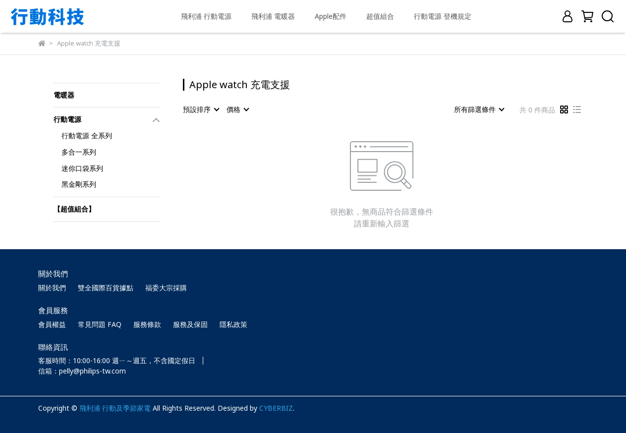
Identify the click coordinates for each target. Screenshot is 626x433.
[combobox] (201, 109)
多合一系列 (78, 152)
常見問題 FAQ (99, 324)
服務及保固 (190, 324)
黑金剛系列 (78, 184)
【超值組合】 (74, 209)
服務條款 (147, 324)
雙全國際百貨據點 (105, 287)
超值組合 (380, 16)
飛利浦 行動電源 (206, 16)
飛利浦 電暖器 (273, 16)
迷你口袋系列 (82, 168)
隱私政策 (233, 324)
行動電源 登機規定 (442, 16)
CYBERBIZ (276, 408)
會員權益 (52, 324)
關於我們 (52, 287)
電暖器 (64, 95)
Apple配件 (330, 16)
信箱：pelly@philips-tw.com (82, 371)
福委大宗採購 (166, 287)
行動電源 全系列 (86, 135)
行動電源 (67, 119)
